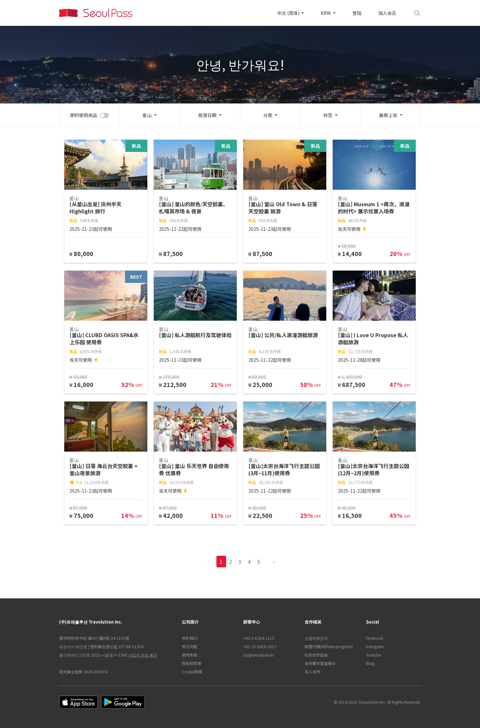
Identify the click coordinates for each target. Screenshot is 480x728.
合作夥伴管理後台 (320, 663)
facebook (374, 638)
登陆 (356, 13)
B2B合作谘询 (316, 655)
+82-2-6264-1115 (258, 638)
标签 (327, 115)
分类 (267, 115)
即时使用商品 (83, 115)
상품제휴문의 (316, 638)
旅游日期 (207, 115)
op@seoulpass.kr (258, 655)
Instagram (375, 646)
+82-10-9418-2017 (260, 646)
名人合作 (312, 671)
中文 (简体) (288, 13)
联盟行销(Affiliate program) (329, 646)
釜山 (146, 115)
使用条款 (189, 655)
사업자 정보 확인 (142, 655)
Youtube (373, 655)
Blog (370, 663)
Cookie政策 (192, 671)
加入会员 (387, 13)
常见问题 (189, 646)
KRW (326, 13)
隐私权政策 (191, 663)
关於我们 (189, 638)
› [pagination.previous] (274, 561)
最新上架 (388, 115)
